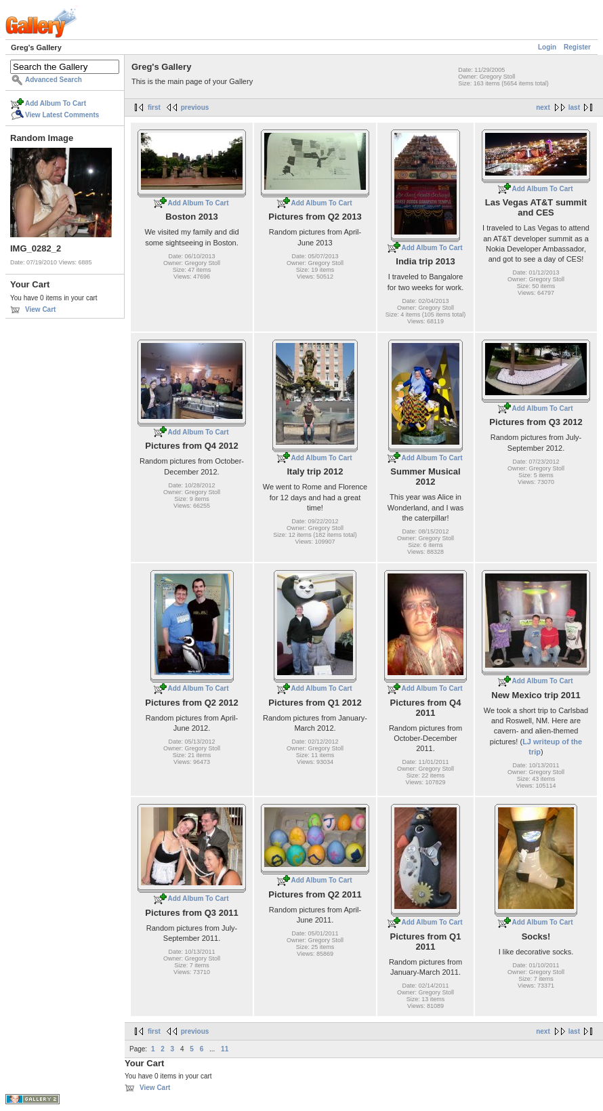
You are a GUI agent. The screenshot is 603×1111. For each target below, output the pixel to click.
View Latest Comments (62, 115)
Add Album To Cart (55, 103)
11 (224, 1049)
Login (547, 47)
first (154, 107)
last (574, 107)
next (543, 107)
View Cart (40, 309)
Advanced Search (53, 79)
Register (577, 47)
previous (195, 107)
